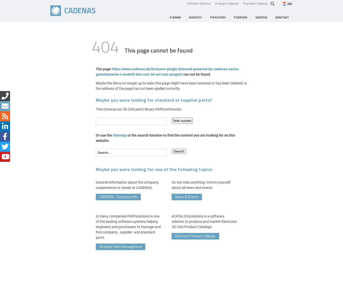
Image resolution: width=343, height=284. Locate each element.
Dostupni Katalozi (227, 3)
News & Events (186, 196)
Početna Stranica (199, 3)
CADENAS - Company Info (118, 196)
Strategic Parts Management (120, 246)
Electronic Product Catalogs (195, 235)
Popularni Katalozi (255, 3)
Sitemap (120, 135)
